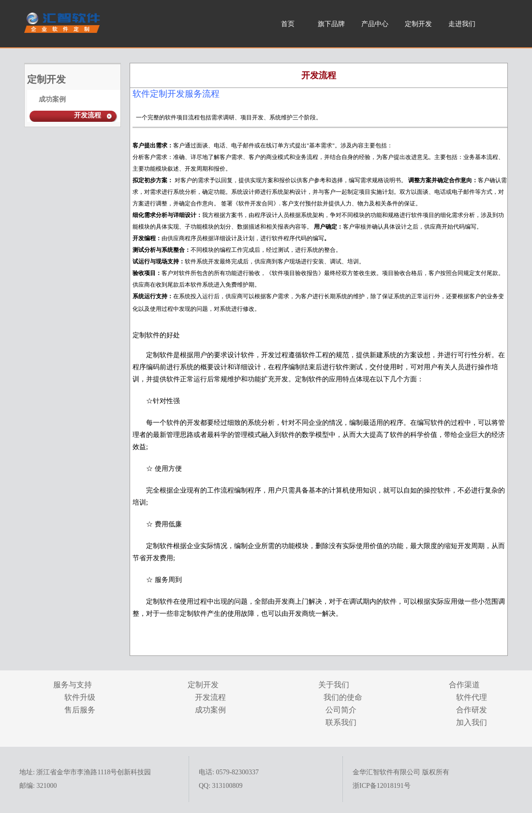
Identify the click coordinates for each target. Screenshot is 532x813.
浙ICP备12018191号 (382, 785)
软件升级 (79, 697)
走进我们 (461, 24)
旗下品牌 (331, 24)
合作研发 (471, 710)
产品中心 (374, 24)
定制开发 (418, 24)
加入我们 (471, 722)
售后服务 (79, 710)
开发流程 (87, 115)
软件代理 (471, 697)
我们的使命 (341, 697)
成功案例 (52, 99)
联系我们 (340, 722)
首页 (288, 24)
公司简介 (340, 710)
